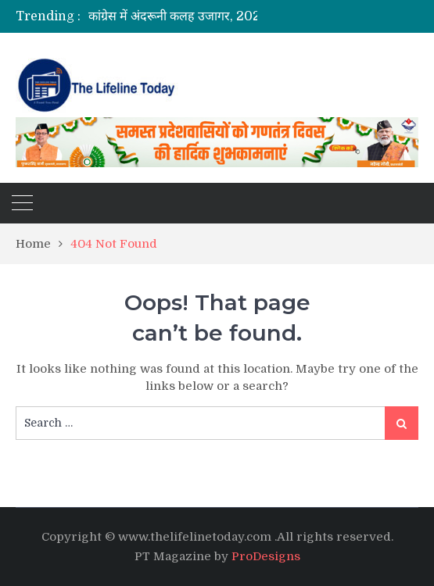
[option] (195, 16)
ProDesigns (265, 556)
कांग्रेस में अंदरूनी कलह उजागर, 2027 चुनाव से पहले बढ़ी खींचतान (241, 16)
